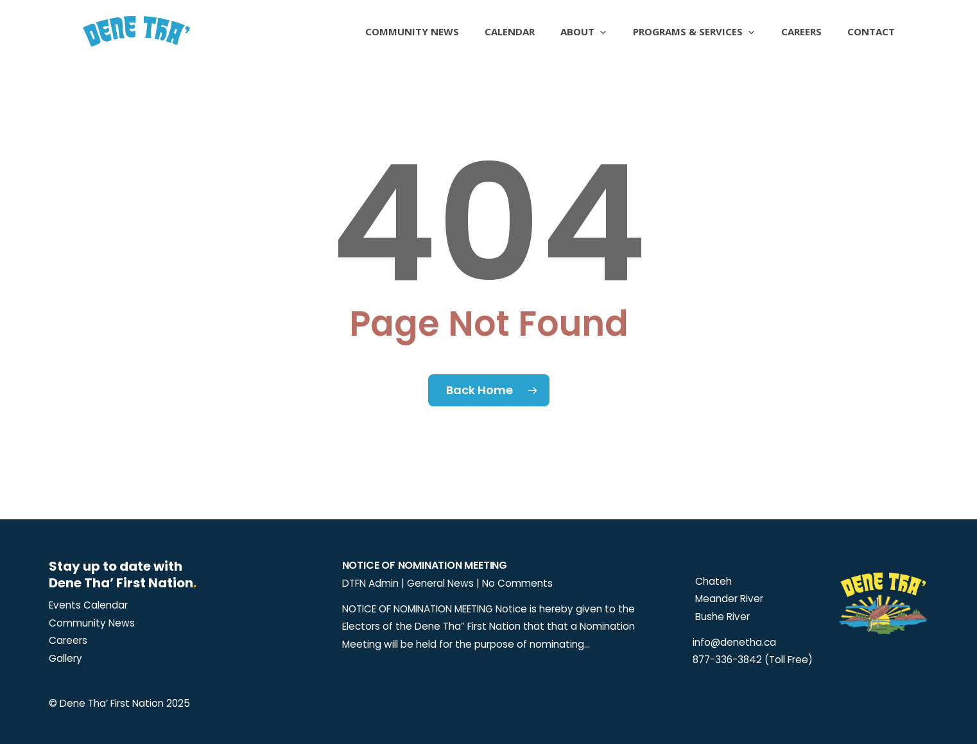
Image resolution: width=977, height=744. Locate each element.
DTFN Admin (370, 583)
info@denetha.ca (734, 642)
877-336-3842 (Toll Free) (753, 659)
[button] (88, 605)
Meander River (728, 598)
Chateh (712, 581)
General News (440, 583)
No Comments (517, 583)
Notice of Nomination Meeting (424, 565)
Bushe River (721, 616)
